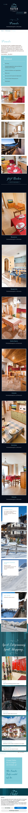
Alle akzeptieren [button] (20, 807)
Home (2, 30)
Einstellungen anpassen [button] (14, 810)
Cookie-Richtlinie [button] (11, 801)
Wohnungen (8, 30)
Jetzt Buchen (14, 182)
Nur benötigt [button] (7, 807)
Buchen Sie (20, 12)
